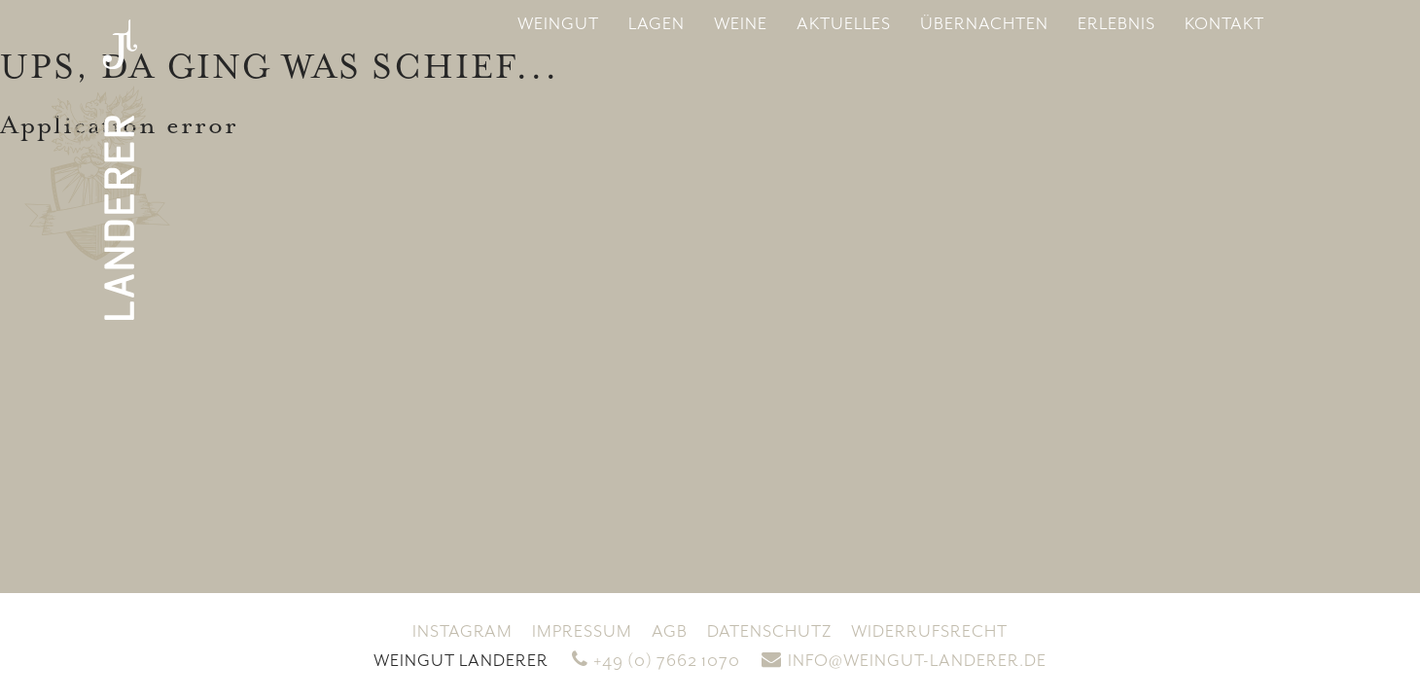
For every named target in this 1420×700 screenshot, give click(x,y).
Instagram (462, 632)
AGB (670, 632)
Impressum (582, 632)
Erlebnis (1116, 24)
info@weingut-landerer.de (903, 661)
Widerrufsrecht (929, 632)
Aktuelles (844, 24)
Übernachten (984, 24)
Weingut (558, 24)
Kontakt (1224, 24)
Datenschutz (769, 632)
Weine (740, 24)
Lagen (656, 24)
